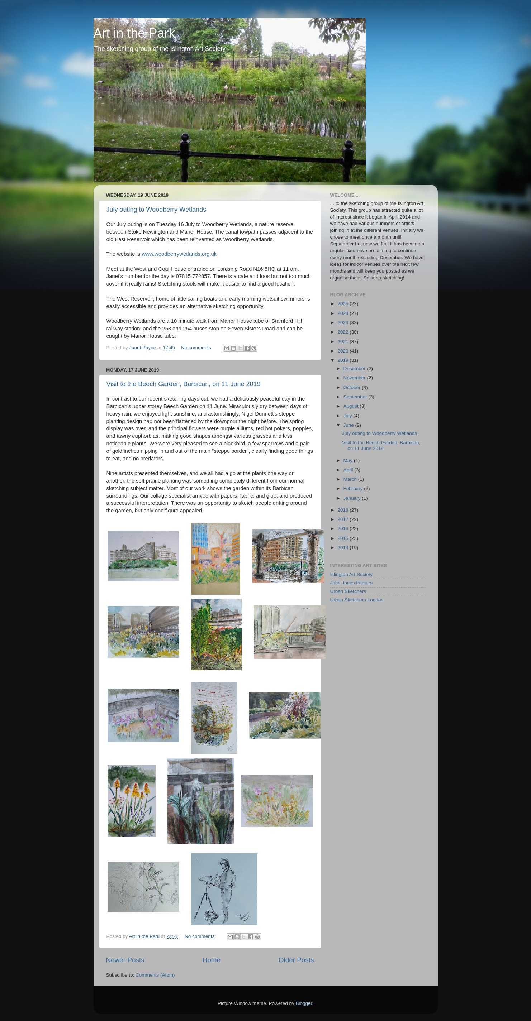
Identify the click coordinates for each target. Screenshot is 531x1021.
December (355, 368)
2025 (343, 303)
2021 (343, 341)
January (352, 498)
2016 (343, 528)
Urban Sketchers (348, 591)
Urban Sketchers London (357, 600)
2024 (343, 313)
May (348, 460)
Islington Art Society (351, 574)
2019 (343, 360)
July (348, 415)
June (349, 425)
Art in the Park (134, 33)
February (353, 488)
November (355, 377)
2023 (343, 322)
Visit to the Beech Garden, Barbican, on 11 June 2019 (183, 384)
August (351, 406)
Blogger (304, 1003)
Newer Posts (125, 960)
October (352, 387)
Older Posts (296, 960)
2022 (343, 332)
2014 (343, 547)
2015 (343, 538)
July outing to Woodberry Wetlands (156, 209)
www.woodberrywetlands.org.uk (179, 254)
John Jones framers (351, 582)
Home (212, 960)
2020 (343, 351)
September (356, 396)
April (349, 470)
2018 (343, 510)
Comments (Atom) (155, 975)
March (350, 479)
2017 (343, 519)
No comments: (197, 347)
